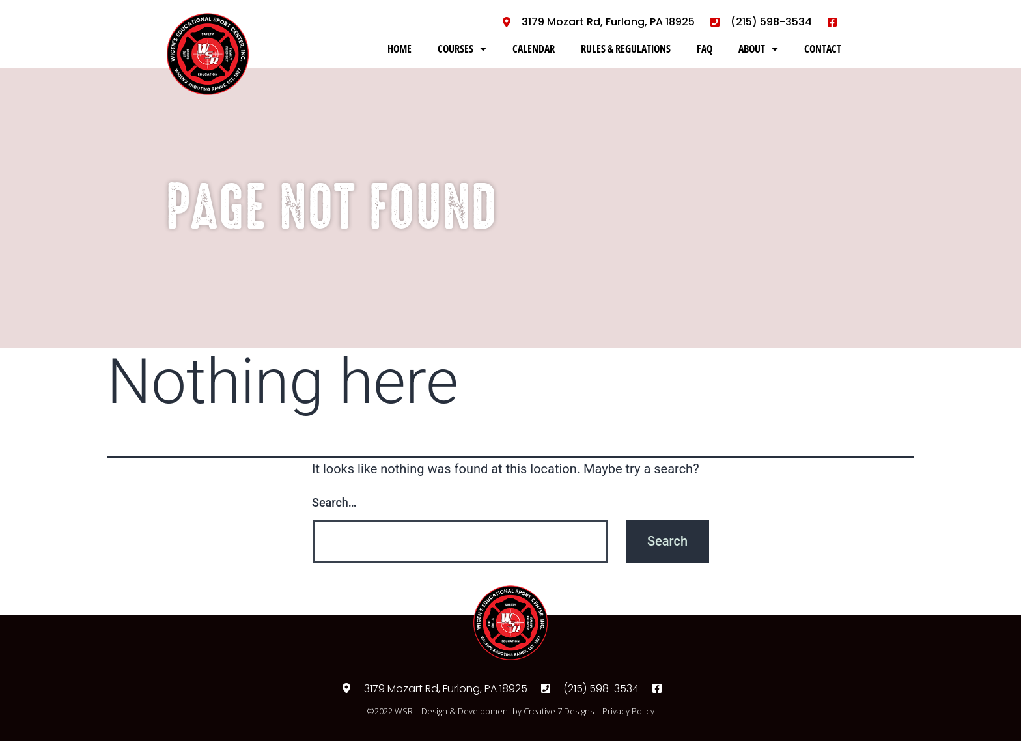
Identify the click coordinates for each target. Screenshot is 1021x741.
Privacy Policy (628, 711)
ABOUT (758, 49)
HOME (399, 49)
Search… (334, 502)
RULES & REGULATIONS (626, 49)
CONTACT (822, 49)
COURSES (462, 49)
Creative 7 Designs (559, 711)
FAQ (704, 49)
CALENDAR (533, 49)
